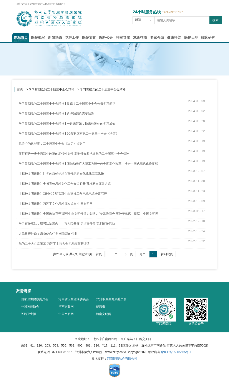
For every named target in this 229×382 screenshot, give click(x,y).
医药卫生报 (28, 313)
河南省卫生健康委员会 (73, 298)
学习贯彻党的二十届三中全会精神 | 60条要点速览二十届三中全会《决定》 (69, 133)
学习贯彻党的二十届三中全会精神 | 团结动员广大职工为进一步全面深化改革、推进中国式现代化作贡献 (88, 163)
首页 (20, 89)
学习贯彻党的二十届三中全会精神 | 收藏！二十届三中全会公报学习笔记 (67, 103)
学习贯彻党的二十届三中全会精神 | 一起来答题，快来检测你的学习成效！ (68, 123)
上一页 (113, 254)
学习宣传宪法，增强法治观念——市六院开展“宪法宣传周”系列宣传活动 (67, 223)
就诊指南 (140, 37)
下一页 (128, 254)
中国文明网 (66, 313)
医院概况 (38, 37)
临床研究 (208, 37)
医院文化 (89, 37)
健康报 (100, 305)
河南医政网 (66, 305)
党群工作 (72, 37)
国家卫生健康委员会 (34, 298)
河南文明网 (103, 313)
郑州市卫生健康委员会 (111, 298)
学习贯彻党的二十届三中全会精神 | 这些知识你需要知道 (56, 113)
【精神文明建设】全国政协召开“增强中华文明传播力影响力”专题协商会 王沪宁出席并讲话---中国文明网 (88, 213)
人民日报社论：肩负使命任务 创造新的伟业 (48, 233)
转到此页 (167, 254)
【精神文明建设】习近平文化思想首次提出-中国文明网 (56, 203)
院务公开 (106, 37)
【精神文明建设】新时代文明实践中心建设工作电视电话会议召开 (63, 193)
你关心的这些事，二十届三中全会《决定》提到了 (52, 143)
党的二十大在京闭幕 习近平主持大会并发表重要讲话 (54, 243)
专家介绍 (157, 37)
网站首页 (21, 37)
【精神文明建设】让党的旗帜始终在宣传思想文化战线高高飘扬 (61, 173)
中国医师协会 (30, 305)
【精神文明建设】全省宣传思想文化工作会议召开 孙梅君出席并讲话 (65, 183)
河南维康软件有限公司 (122, 358)
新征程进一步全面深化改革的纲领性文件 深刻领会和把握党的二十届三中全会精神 (74, 153)
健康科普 (174, 37)
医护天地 (191, 37)
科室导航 (123, 37)
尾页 (142, 254)
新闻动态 (55, 37)
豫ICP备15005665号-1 (176, 352)
